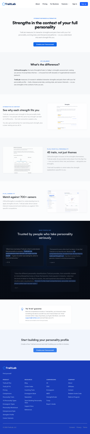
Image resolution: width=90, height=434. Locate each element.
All (47, 383)
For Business (54, 4)
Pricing (45, 4)
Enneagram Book (30, 393)
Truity (48, 401)
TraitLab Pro (7, 386)
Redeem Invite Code (74, 393)
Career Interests (8, 418)
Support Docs (29, 406)
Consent (72, 427)
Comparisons (7, 393)
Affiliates (71, 386)
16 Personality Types (9, 401)
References (28, 410)
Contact (70, 390)
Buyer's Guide (51, 404)
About (38, 4)
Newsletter (28, 397)
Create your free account (45, 44)
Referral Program (74, 397)
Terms (85, 427)
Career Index (29, 386)
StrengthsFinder (51, 397)
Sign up (83, 4)
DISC (48, 386)
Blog (26, 383)
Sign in (74, 4)
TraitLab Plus (7, 383)
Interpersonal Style (9, 411)
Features (66, 4)
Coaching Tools (30, 390)
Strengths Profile (8, 415)
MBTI (48, 393)
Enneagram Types (9, 404)
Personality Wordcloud (10, 408)
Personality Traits (8, 397)
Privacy (79, 427)
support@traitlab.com (32, 318)
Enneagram (50, 390)
